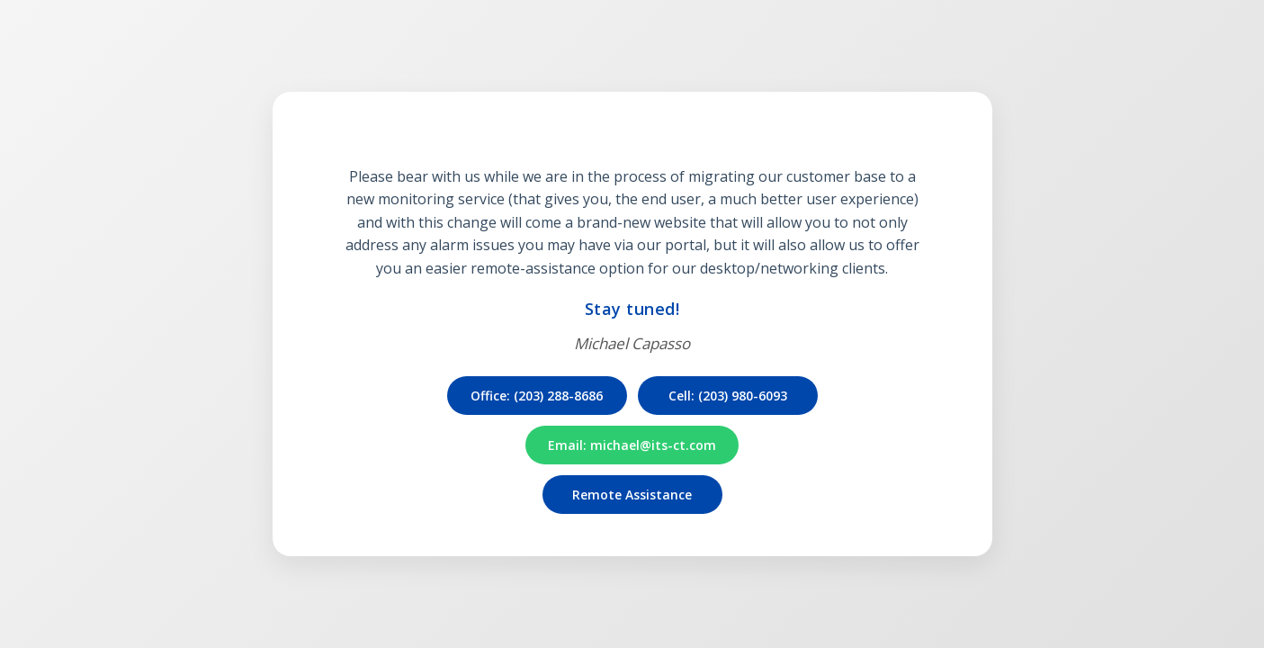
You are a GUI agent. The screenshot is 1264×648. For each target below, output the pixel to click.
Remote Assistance (632, 494)
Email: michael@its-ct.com (632, 445)
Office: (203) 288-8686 (537, 395)
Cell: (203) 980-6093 (727, 395)
